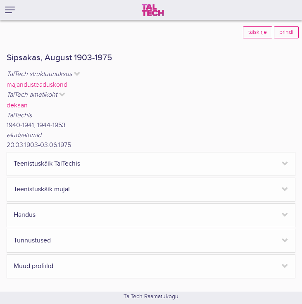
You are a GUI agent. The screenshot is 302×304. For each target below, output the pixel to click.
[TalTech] (152, 10)
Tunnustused (32, 241)
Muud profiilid (33, 266)
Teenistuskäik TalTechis (47, 164)
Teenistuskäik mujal (42, 189)
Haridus (25, 215)
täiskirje (257, 32)
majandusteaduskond (37, 85)
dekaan (17, 105)
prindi (286, 32)
